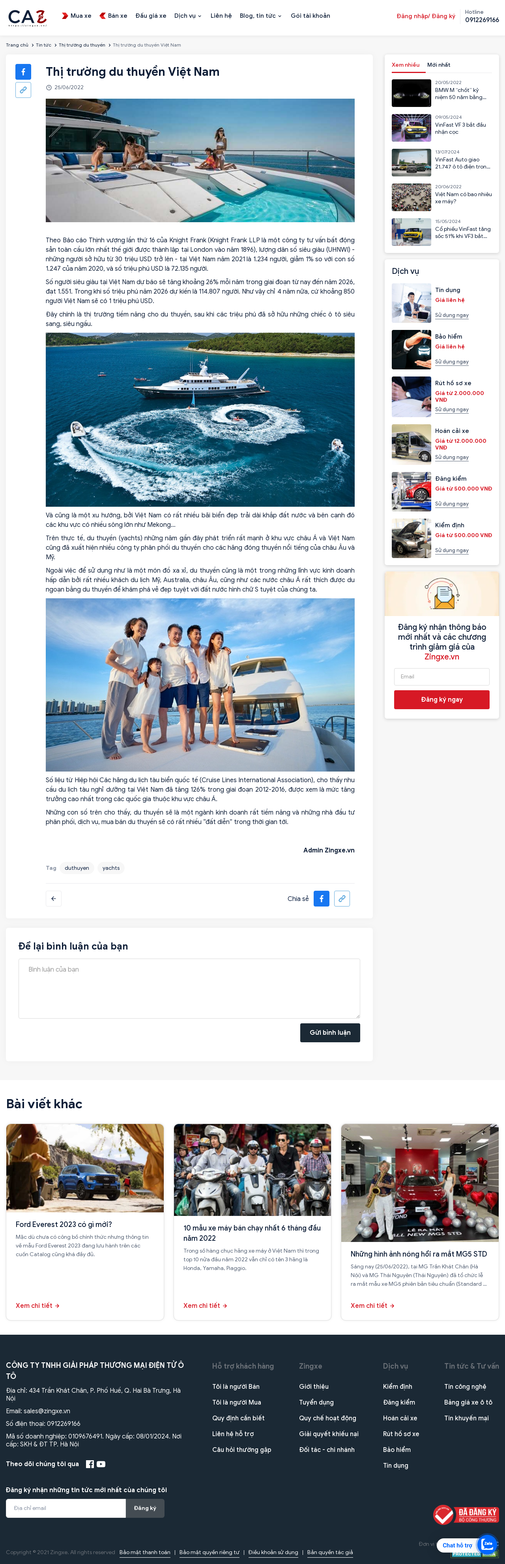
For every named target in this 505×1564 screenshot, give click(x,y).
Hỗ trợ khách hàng (243, 1366)
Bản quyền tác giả (330, 1552)
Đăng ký (145, 1508)
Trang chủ (17, 45)
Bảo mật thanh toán (145, 1552)
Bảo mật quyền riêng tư (209, 1552)
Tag (51, 868)
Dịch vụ (395, 1366)
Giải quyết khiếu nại (329, 1434)
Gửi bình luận (330, 1033)
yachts (111, 868)
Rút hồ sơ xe (401, 1434)
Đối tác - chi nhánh (327, 1450)
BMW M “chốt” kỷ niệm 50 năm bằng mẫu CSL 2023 (459, 97)
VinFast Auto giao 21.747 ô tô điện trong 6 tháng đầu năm (462, 166)
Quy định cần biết (238, 1418)
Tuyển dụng (316, 1403)
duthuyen (77, 868)
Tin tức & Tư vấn (471, 1366)
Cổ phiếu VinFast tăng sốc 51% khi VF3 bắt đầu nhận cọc (463, 236)
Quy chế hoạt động (327, 1418)
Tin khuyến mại (466, 1418)
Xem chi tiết (34, 1306)
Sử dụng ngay (452, 315)
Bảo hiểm (397, 1450)
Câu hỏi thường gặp (241, 1450)
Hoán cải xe (400, 1418)
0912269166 (63, 1424)
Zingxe (310, 1366)
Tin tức (43, 45)
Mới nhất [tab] (439, 65)
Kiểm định (397, 1387)
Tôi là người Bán (236, 1387)
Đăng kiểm (399, 1403)
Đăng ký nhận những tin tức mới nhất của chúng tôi (86, 1490)
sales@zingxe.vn (47, 1411)
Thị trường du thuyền (82, 45)
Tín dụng (395, 1466)
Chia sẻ (298, 899)
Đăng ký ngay (442, 700)
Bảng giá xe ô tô (468, 1403)
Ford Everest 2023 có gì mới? (64, 1224)
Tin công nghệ (465, 1387)
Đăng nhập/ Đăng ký (426, 16)
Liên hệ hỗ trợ (233, 1434)
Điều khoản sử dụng (273, 1552)
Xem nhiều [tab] (405, 65)
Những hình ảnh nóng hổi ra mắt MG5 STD (419, 1254)
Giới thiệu (314, 1387)
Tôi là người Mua (236, 1403)
